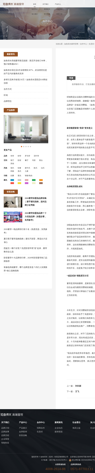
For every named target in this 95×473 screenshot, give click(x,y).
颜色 (5, 180)
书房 (34, 160)
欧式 (35, 168)
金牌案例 (23, 432)
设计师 (84, 264)
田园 (12, 171)
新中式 (27, 168)
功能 (5, 176)
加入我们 (35, 14)
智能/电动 (28, 176)
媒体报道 (59, 432)
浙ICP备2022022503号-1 (58, 460)
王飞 (77, 391)
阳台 (41, 160)
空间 (5, 160)
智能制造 (5, 443)
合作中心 (35, 9)
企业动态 (59, 428)
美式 (19, 171)
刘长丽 (78, 386)
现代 (12, 168)
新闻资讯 (47, 9)
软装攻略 (23, 435)
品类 (5, 156)
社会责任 (59, 9)
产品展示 (23, 428)
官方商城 (47, 14)
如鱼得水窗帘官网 (71, 44)
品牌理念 (8, 101)
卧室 (19, 160)
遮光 (19, 176)
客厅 (12, 160)
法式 (42, 168)
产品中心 (58, 4)
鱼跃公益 (76, 428)
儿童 (26, 171)
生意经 (91, 44)
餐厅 (26, 160)
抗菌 (12, 176)
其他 (12, 163)
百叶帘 (36, 156)
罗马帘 (27, 156)
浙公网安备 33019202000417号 (82, 460)
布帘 (12, 156)
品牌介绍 (5, 428)
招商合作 (41, 428)
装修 (91, 163)
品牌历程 (5, 435)
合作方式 (8, 89)
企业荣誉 (5, 439)
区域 (6, 95)
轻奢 (19, 168)
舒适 (87, 159)
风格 (5, 168)
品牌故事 (5, 432)
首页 (34, 4)
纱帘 (19, 156)
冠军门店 (59, 14)
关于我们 (45, 4)
